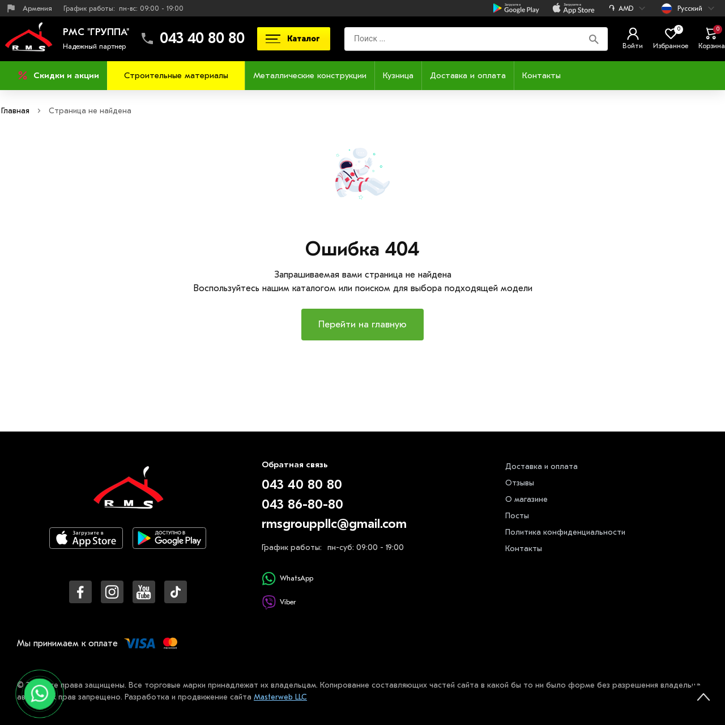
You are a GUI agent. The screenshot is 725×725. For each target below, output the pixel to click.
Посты (517, 516)
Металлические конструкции (309, 75)
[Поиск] (594, 38)
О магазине (526, 499)
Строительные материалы (176, 75)
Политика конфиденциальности (565, 532)
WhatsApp (287, 579)
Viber (279, 602)
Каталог (292, 39)
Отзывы (519, 483)
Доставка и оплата (468, 75)
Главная (15, 111)
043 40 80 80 (202, 38)
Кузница (398, 75)
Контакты (541, 75)
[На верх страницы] (703, 696)
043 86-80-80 (302, 504)
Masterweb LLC (281, 697)
